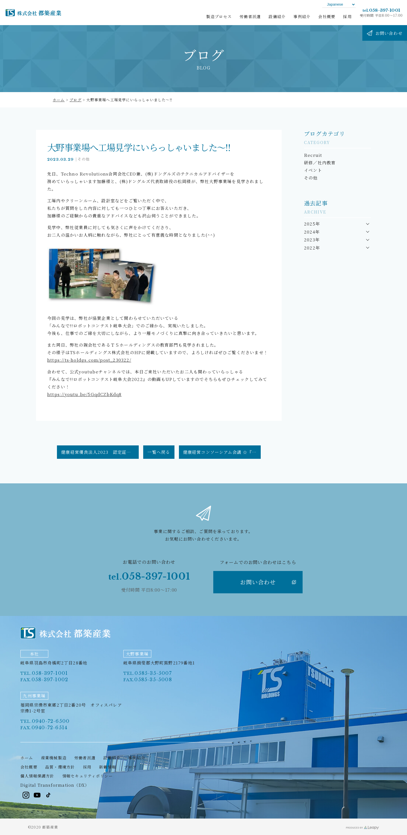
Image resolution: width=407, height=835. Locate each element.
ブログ (76, 99)
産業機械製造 (53, 757)
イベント (313, 170)
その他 (84, 159)
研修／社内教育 (320, 162)
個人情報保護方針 (37, 776)
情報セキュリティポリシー (87, 776)
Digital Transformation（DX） (54, 785)
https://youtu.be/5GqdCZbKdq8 (84, 394)
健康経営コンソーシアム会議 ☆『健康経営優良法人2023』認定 (222, 452)
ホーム (59, 99)
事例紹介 (136, 757)
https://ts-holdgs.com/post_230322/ (89, 360)
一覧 (158, 452)
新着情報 (107, 767)
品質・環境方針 (60, 767)
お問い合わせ (268, 582)
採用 (87, 767)
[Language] (339, 4)
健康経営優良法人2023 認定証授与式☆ (100, 452)
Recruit (313, 155)
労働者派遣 (84, 757)
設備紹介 (111, 757)
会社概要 (28, 767)
